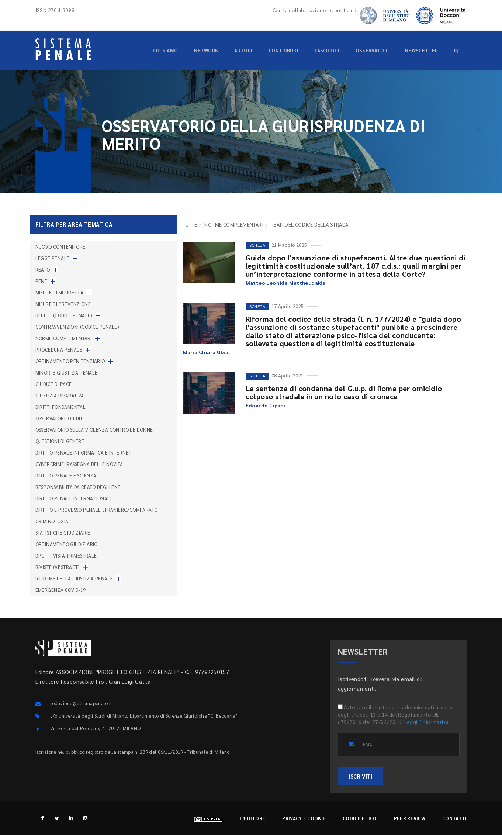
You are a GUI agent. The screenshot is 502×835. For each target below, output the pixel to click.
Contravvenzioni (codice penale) (77, 327)
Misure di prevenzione (63, 304)
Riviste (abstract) (57, 567)
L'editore (253, 818)
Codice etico (360, 818)
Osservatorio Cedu (58, 418)
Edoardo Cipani (266, 405)
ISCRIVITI (360, 776)
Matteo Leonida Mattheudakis (285, 282)
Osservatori (372, 50)
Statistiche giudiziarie (62, 532)
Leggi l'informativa (426, 721)
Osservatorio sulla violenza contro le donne (94, 430)
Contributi (283, 50)
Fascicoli (327, 50)
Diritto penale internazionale (74, 498)
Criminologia (52, 521)
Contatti (454, 818)
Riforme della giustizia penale (74, 578)
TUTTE (190, 224)
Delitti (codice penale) (64, 315)
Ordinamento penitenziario (70, 361)
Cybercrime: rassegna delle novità (79, 464)
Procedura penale (58, 349)
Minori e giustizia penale (66, 372)
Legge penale (52, 258)
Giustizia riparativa (59, 395)
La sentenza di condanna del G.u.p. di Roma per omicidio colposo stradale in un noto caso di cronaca (344, 392)
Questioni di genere (59, 441)
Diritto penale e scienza (66, 475)
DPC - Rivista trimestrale (66, 555)
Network (206, 50)
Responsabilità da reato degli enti (78, 487)
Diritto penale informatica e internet (83, 452)
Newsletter (421, 50)
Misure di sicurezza (59, 292)
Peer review (409, 818)
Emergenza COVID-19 (60, 590)
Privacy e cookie (304, 818)
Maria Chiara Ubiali (207, 352)
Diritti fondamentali (61, 407)
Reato (42, 269)
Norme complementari (233, 224)
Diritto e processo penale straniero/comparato (96, 510)
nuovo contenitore (60, 247)
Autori (243, 50)
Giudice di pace (53, 384)
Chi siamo (165, 50)
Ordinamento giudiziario (66, 544)
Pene (41, 281)
